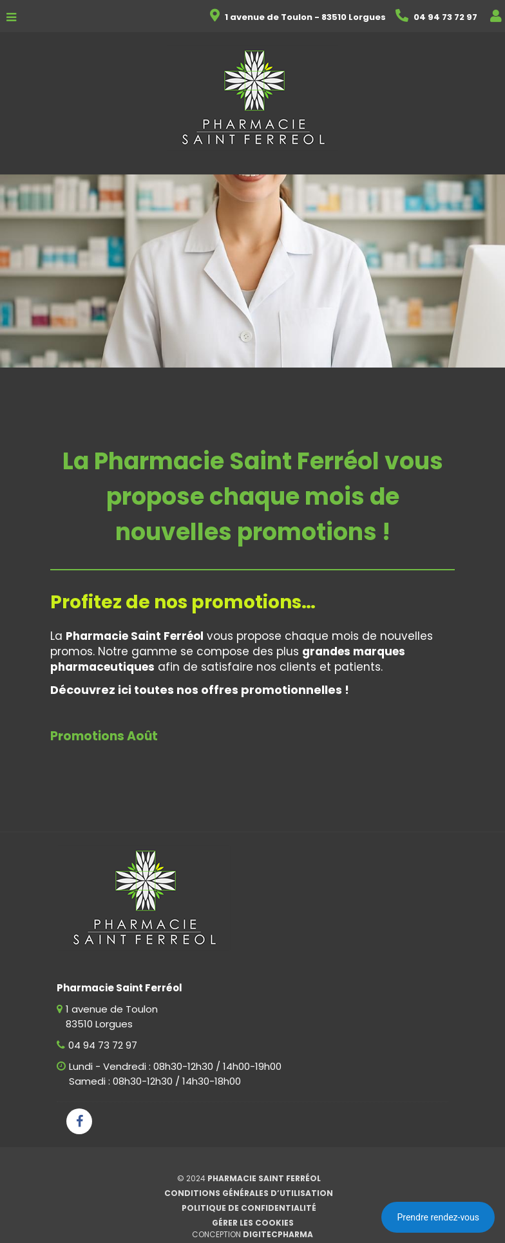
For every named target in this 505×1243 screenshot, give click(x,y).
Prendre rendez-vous (438, 1217)
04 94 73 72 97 (102, 1045)
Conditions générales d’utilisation (248, 1193)
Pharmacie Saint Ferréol (264, 1178)
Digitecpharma (278, 1234)
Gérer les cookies (253, 1222)
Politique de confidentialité (249, 1207)
